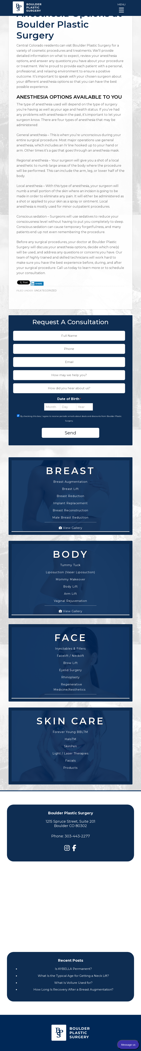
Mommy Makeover (70, 576)
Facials (70, 757)
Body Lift (70, 583)
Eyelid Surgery (70, 667)
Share (36, 284)
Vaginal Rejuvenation (70, 598)
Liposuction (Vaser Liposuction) (70, 569)
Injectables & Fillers (70, 645)
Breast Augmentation (70, 479)
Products (70, 765)
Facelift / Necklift (70, 653)
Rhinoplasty (70, 674)
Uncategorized (45, 290)
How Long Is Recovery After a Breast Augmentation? (73, 989)
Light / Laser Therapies (70, 750)
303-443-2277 (77, 836)
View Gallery (70, 525)
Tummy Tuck (70, 562)
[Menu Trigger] (121, 7)
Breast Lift (70, 486)
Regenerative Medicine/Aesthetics (69, 684)
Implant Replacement (70, 500)
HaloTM (70, 736)
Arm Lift (70, 591)
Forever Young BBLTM (70, 729)
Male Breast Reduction (70, 514)
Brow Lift (70, 660)
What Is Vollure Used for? (73, 983)
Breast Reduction (70, 493)
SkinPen (70, 743)
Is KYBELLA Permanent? (73, 969)
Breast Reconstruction (70, 507)
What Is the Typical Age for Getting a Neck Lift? (73, 976)
